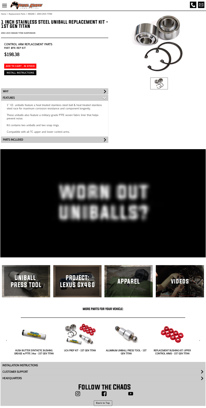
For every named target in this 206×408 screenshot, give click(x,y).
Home (3, 14)
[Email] (201, 5)
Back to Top (103, 403)
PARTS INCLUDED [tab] (13, 139)
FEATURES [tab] (9, 97)
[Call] (193, 5)
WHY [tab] (5, 91)
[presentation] (6, 341)
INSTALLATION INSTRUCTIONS (20, 365)
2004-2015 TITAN (44, 14)
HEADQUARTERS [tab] (12, 378)
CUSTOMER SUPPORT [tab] (15, 371)
